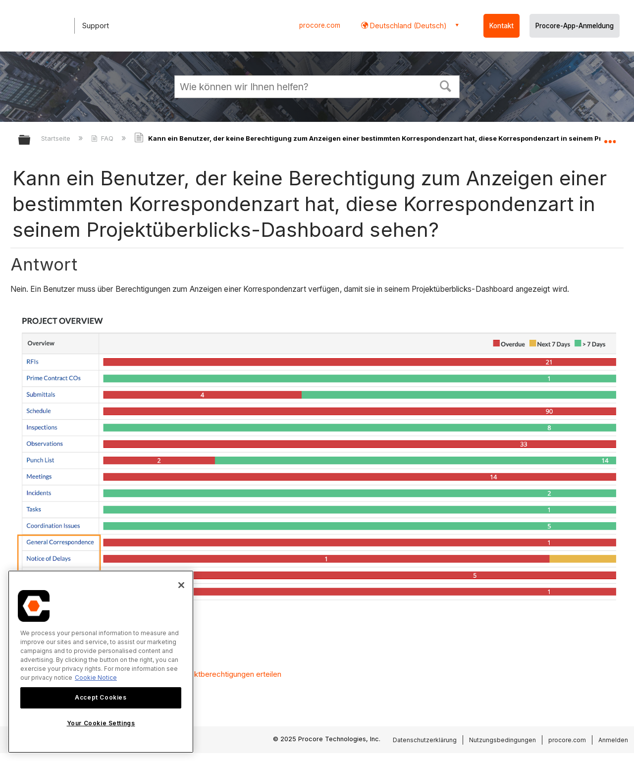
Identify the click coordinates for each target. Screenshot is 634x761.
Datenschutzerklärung (425, 740)
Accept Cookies (100, 697)
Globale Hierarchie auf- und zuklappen (30, 140)
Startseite (56, 138)
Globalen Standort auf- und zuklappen (610, 137)
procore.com (319, 25)
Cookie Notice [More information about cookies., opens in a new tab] (96, 677)
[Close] (181, 585)
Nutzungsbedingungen (502, 740)
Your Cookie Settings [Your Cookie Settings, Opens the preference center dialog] (101, 723)
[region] (101, 661)
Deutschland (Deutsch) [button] (407, 25)
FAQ (103, 138)
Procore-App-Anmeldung (574, 26)
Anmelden (613, 740)
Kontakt (501, 26)
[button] (446, 85)
